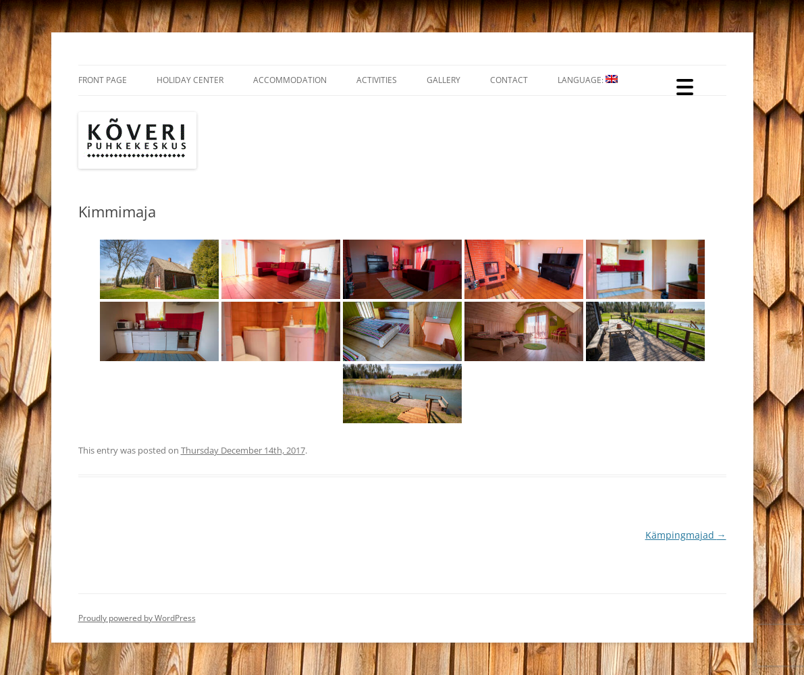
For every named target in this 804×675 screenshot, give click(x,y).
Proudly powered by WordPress (137, 618)
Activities (376, 80)
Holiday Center (190, 80)
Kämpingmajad (685, 535)
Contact (509, 80)
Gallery (443, 80)
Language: (588, 80)
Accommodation (290, 80)
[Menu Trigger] (684, 86)
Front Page (102, 80)
